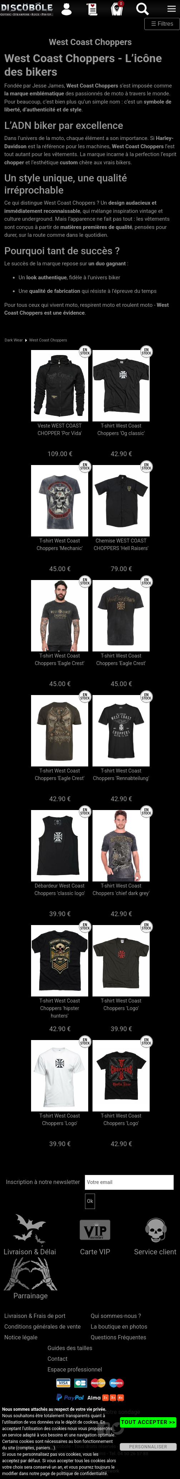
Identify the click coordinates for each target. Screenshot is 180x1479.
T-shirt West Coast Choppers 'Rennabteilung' (121, 774)
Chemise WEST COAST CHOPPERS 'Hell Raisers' (121, 544)
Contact (58, 1358)
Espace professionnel (75, 1369)
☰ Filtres (162, 24)
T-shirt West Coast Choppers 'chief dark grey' (120, 889)
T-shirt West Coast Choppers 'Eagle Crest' (60, 659)
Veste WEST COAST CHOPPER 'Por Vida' (60, 429)
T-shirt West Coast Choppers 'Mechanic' (60, 544)
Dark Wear (13, 340)
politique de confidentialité (81, 1473)
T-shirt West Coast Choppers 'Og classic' (121, 429)
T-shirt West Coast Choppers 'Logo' (121, 1004)
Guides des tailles (70, 1348)
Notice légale (21, 1337)
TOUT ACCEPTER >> (148, 1422)
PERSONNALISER (148, 1446)
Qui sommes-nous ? (116, 1316)
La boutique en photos (119, 1326)
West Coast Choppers (48, 340)
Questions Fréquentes (118, 1337)
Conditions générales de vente (42, 1326)
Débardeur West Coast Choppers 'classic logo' (59, 889)
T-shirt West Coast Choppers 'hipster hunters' (59, 1008)
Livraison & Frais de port (34, 1316)
